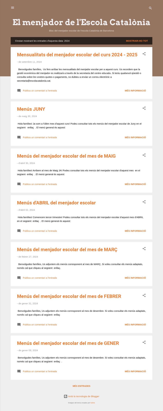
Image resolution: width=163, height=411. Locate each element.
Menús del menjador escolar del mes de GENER (68, 343)
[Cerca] (150, 9)
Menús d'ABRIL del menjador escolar (56, 203)
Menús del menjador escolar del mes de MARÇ (67, 249)
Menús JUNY (31, 109)
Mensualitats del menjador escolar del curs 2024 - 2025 (77, 54)
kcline (93, 403)
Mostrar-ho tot (137, 40)
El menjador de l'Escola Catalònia (81, 22)
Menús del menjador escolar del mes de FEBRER (69, 296)
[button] (144, 54)
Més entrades (81, 386)
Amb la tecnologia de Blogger (81, 396)
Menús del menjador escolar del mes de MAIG (66, 156)
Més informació (135, 90)
